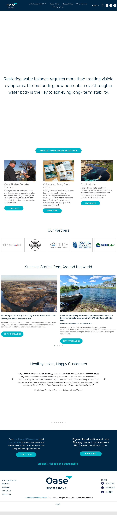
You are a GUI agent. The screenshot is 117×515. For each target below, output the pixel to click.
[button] (54, 4)
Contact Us (58, 10)
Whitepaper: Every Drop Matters (56, 189)
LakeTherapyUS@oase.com (26, 442)
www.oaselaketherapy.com (36, 501)
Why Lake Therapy (37, 5)
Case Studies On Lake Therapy (16, 189)
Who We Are (81, 5)
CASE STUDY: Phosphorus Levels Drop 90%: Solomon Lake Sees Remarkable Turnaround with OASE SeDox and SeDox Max (86, 321)
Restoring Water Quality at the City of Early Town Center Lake (28, 319)
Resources (67, 5)
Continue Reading (12, 337)
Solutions (54, 5)
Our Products (88, 187)
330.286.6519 (14, 446)
